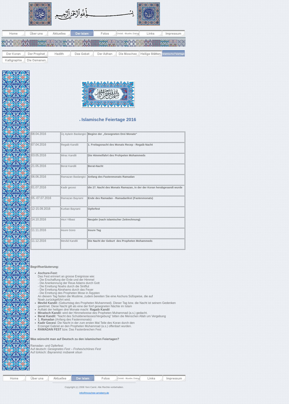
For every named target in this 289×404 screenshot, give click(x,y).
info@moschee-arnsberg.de (94, 392)
